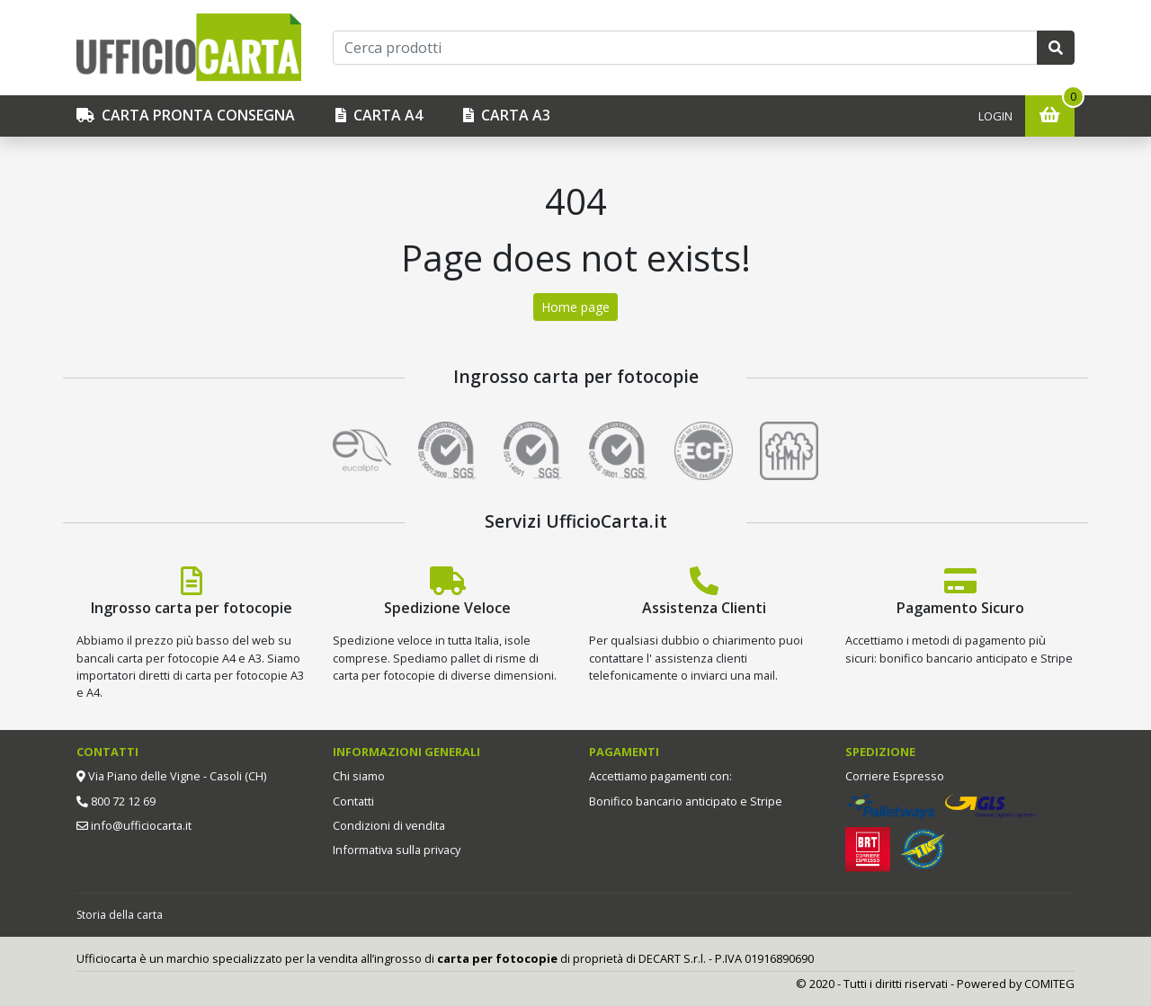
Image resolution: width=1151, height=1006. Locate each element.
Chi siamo (359, 776)
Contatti (353, 801)
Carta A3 (506, 115)
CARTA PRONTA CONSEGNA (185, 115)
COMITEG (1049, 983)
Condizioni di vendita (389, 825)
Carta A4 (379, 115)
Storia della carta (119, 914)
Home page (575, 307)
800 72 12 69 (122, 801)
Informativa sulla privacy (396, 849)
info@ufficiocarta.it (140, 825)
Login (995, 116)
